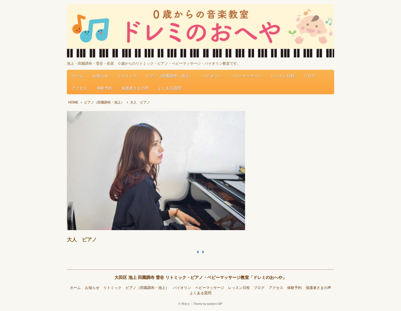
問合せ (186, 303)
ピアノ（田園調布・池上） (169, 76)
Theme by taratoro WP (207, 303)
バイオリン (212, 76)
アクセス (79, 88)
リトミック (127, 76)
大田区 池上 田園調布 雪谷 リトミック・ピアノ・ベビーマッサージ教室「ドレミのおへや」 (200, 277)
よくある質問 (169, 88)
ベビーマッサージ (246, 76)
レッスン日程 (283, 76)
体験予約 (104, 88)
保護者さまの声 (135, 88)
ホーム (78, 76)
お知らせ (100, 76)
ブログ (310, 76)
